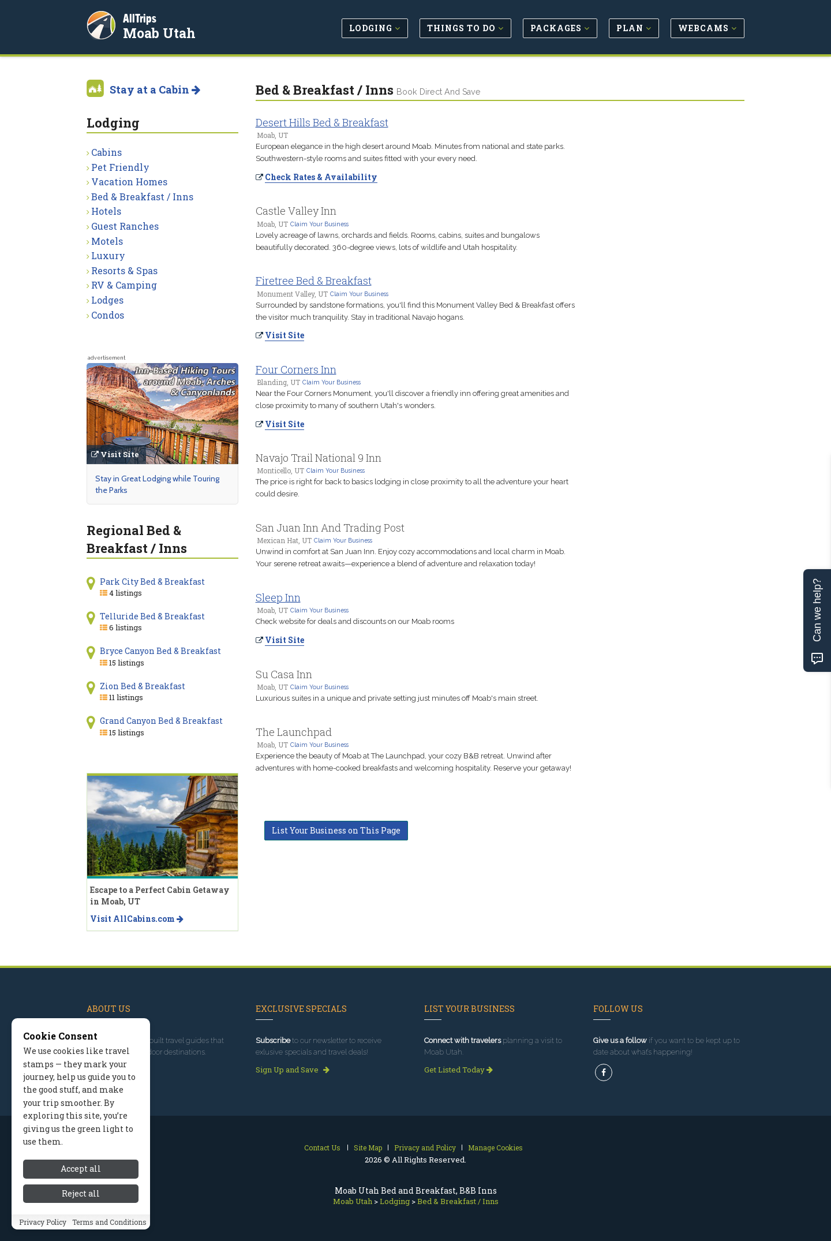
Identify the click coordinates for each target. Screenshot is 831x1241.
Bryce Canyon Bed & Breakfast (160, 650)
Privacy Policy (42, 1222)
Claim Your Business (319, 223)
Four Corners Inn (296, 369)
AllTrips (141, 16)
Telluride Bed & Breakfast (152, 616)
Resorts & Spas (124, 270)
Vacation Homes (129, 181)
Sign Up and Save (293, 1069)
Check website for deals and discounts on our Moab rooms (355, 621)
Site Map (368, 1147)
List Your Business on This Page (336, 830)
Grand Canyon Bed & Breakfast (161, 720)
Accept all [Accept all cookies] (81, 1168)
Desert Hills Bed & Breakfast (322, 122)
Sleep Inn (278, 597)
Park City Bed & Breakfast (152, 581)
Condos (107, 315)
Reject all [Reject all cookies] (81, 1193)
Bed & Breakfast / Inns (142, 196)
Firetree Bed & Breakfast (314, 280)
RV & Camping (124, 285)
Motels (107, 241)
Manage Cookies (495, 1147)
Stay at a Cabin (155, 89)
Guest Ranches (125, 226)
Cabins (106, 152)
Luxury (108, 255)
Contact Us (322, 1147)
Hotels (106, 211)
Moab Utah (161, 31)
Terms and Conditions (109, 1222)
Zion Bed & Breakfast (142, 686)
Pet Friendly (120, 167)
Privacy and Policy (425, 1147)
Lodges (107, 300)
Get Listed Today (458, 1069)
